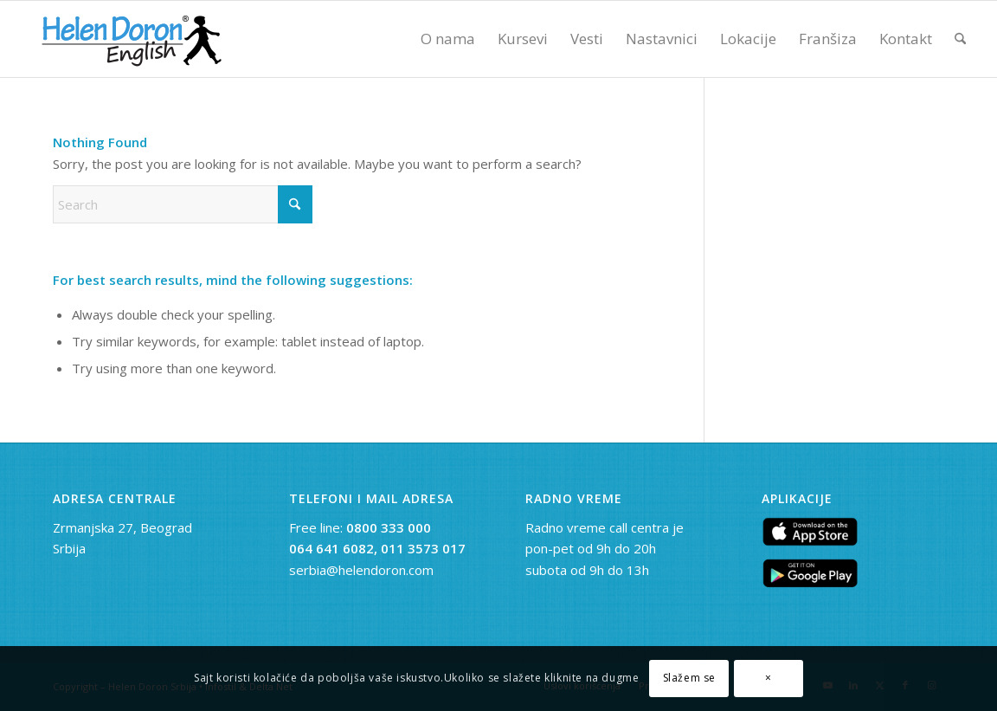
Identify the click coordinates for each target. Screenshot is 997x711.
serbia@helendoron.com (361, 569)
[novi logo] (129, 39)
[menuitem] (447, 39)
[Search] (960, 39)
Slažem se (689, 677)
